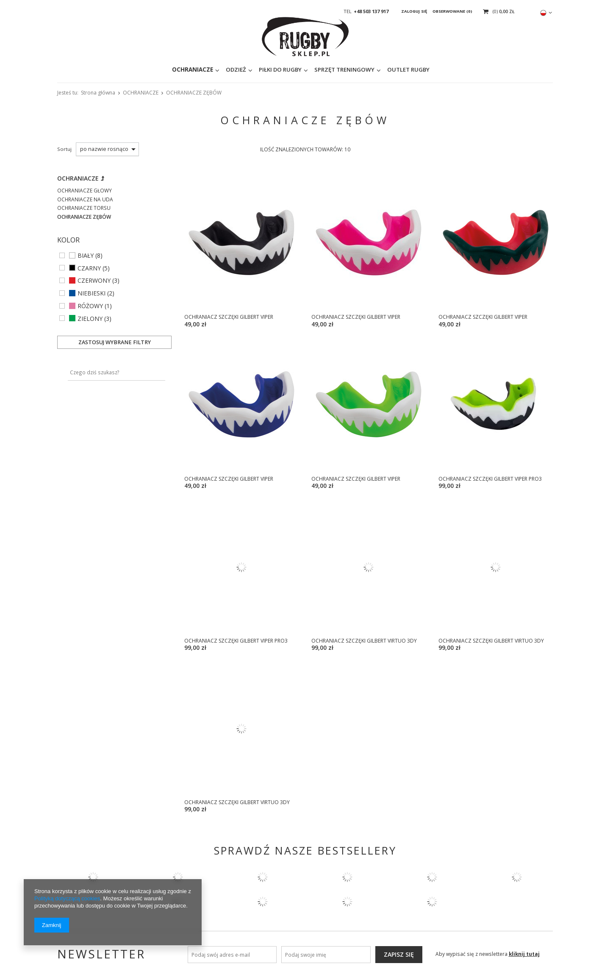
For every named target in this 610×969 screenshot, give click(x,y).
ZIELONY (90, 319)
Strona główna (98, 92)
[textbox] (440, 72)
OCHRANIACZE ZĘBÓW (84, 217)
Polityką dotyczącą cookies (67, 898)
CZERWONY (94, 281)
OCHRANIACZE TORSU (84, 208)
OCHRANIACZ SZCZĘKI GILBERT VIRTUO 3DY (364, 640)
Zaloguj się (414, 11)
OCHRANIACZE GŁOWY (84, 190)
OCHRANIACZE (139, 71)
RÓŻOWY (90, 306)
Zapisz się (399, 954)
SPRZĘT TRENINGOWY (291, 71)
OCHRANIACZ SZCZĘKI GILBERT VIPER (228, 316)
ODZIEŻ (183, 71)
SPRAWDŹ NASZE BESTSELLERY (305, 850)
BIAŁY (86, 256)
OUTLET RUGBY (355, 71)
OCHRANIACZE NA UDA (85, 199)
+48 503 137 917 (371, 11)
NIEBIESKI (91, 293)
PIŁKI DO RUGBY (227, 71)
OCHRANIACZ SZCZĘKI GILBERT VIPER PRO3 (490, 478)
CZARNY (89, 268)
